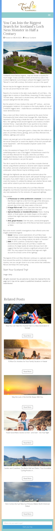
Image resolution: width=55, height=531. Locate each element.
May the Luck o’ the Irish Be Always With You (27, 386)
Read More (27, 336)
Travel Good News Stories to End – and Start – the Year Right (27, 422)
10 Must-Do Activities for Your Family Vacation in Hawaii (27, 350)
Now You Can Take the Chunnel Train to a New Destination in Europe (27, 316)
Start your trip (27, 527)
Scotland (33, 38)
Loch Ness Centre (18, 115)
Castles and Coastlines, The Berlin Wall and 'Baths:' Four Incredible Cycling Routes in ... (27, 459)
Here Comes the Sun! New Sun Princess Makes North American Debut (27, 494)
